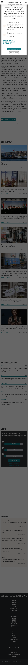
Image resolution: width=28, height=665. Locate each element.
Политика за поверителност (9, 41)
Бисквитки (7, 44)
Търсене (26, 2)
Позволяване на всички (14, 49)
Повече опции (14, 52)
